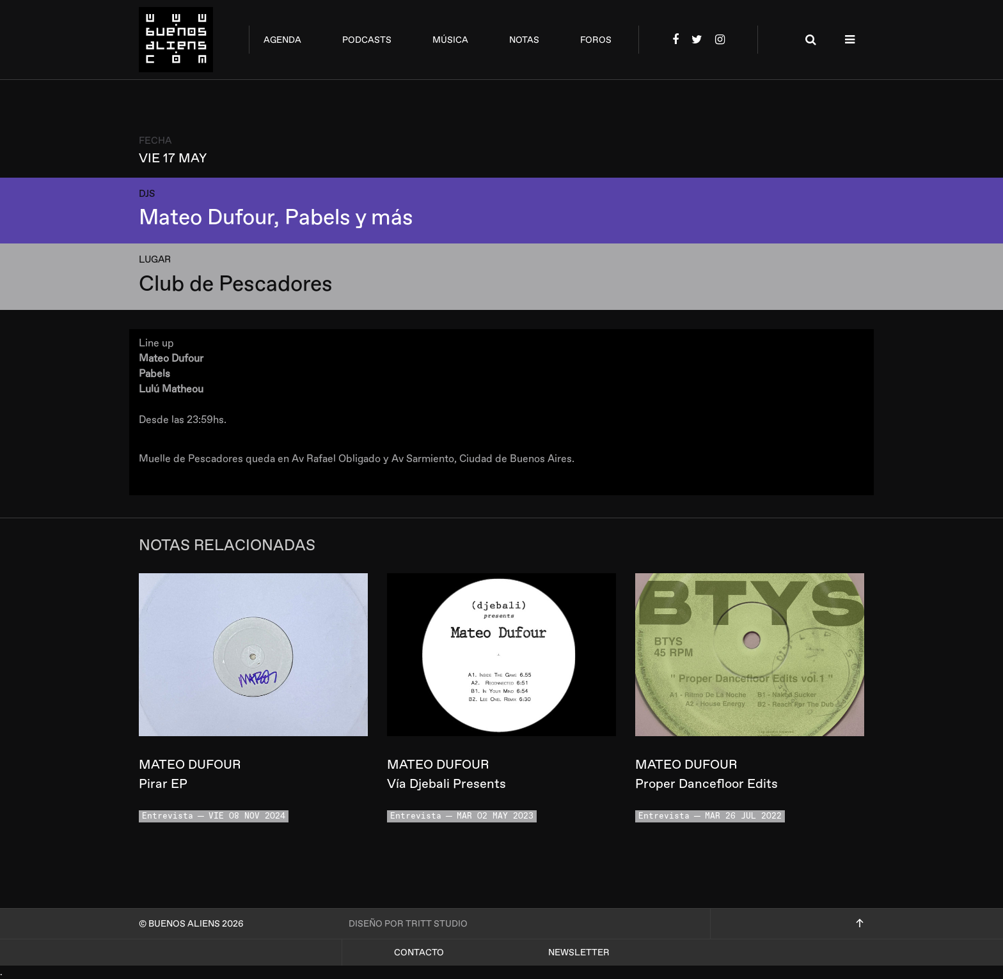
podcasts (366, 40)
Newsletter (579, 952)
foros (596, 40)
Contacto (419, 952)
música (450, 40)
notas (524, 40)
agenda (282, 40)
